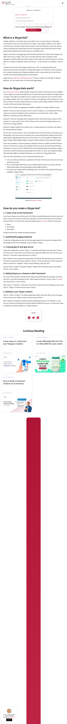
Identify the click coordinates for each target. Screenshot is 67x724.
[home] (8, 3)
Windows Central (36, 200)
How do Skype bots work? (22, 18)
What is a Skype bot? (21, 15)
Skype (60, 279)
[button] (62, 3)
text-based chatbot (12, 92)
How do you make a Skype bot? (24, 21)
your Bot (43, 221)
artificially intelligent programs (23, 78)
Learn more (12, 717)
